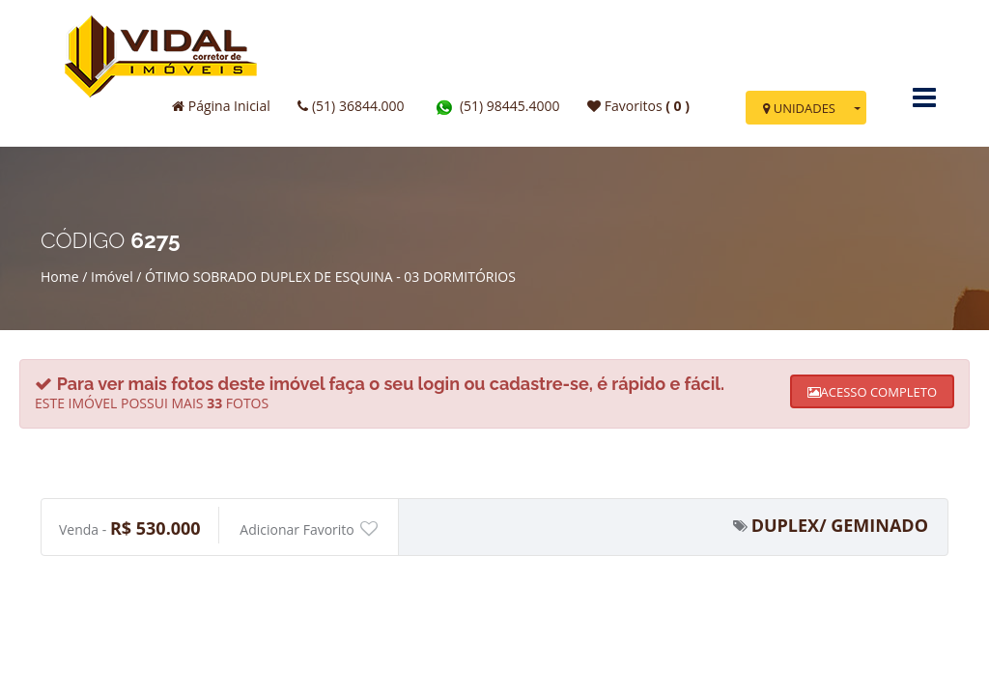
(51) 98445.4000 (495, 106)
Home (60, 276)
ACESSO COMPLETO (872, 392)
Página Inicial (221, 106)
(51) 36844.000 (350, 106)
